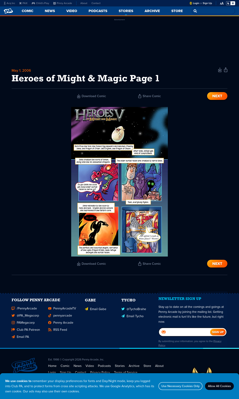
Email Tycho (132, 322)
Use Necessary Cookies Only (175, 386)
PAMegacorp (23, 329)
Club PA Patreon (26, 336)
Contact (95, 3)
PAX (23, 3)
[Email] (184, 341)
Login (196, 3)
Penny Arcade (60, 329)
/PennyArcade (24, 315)
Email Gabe (95, 315)
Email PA (20, 343)
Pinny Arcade (62, 3)
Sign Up (207, 3)
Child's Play (40, 3)
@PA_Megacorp (25, 322)
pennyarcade (60, 322)
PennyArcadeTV (62, 315)
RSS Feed (57, 336)
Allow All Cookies (218, 386)
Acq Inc (9, 3)
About (83, 3)
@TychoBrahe (133, 315)
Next (217, 97)
